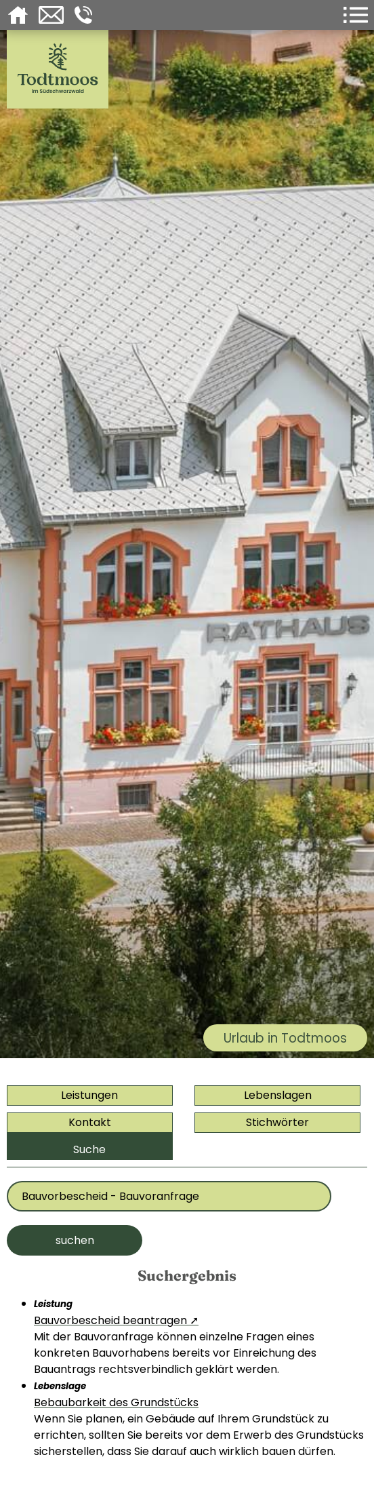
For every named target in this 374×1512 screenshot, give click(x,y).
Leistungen (89, 1095)
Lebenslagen (278, 1095)
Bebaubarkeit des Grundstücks (116, 1402)
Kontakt (89, 1122)
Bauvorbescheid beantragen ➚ (116, 1320)
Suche (89, 1149)
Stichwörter (277, 1122)
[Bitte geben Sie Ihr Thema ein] (169, 1196)
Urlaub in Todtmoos (285, 1038)
